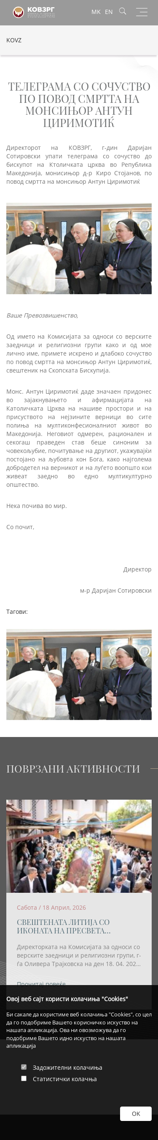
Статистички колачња (65, 1079)
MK (96, 12)
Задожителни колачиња (67, 1067)
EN (109, 12)
